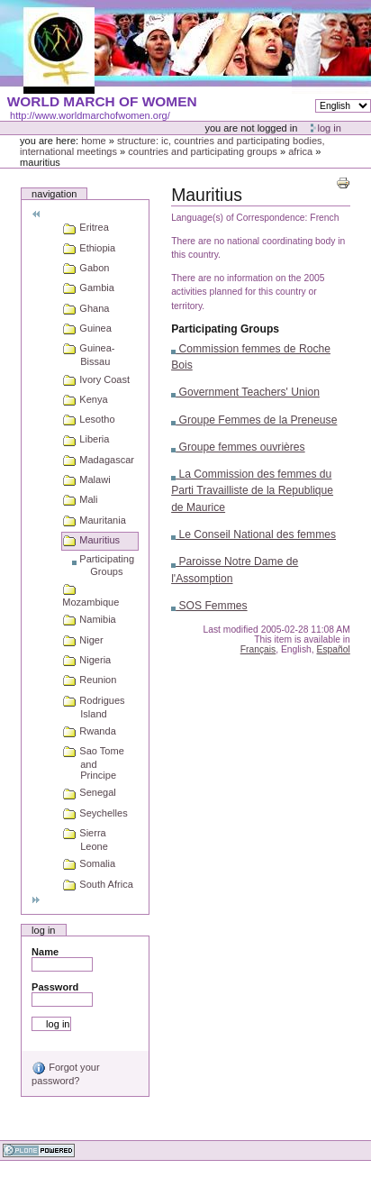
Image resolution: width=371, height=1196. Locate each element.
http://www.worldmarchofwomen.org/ (90, 115)
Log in (329, 128)
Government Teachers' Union (245, 392)
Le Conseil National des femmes (253, 534)
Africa (300, 151)
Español (333, 649)
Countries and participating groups (202, 151)
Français (258, 649)
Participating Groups (225, 329)
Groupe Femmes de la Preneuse (254, 420)
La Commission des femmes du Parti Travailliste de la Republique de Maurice (252, 490)
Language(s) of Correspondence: (239, 218)
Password (55, 986)
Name (45, 951)
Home (93, 140)
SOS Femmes (209, 605)
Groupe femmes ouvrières (238, 447)
